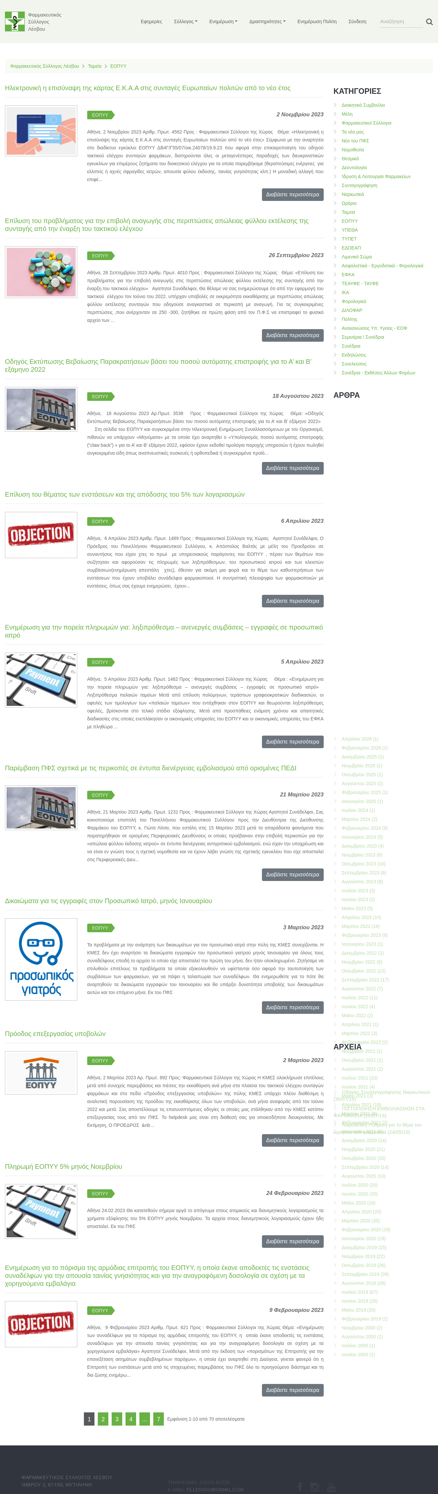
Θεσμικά (350, 158)
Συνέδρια (351, 346)
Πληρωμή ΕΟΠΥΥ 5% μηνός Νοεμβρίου (63, 1166)
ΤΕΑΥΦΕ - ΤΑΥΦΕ (360, 283)
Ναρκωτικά (353, 194)
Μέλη (347, 114)
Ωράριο (349, 203)
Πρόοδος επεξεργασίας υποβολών (55, 1033)
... (144, 1419)
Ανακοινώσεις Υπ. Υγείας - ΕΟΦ (374, 328)
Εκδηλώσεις (354, 355)
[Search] (401, 21)
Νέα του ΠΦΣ (355, 140)
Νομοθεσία (353, 149)
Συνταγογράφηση (360, 185)
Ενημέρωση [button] (221, 21)
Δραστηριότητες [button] (265, 21)
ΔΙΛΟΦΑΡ (352, 310)
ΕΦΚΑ (348, 274)
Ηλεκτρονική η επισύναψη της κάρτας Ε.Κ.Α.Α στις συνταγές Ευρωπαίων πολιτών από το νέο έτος (148, 88)
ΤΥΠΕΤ (349, 239)
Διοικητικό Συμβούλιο (363, 105)
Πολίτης (350, 319)
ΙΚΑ (345, 292)
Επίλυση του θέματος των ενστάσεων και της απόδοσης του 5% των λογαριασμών (125, 494)
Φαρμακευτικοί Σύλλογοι (366, 123)
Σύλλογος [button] (184, 21)
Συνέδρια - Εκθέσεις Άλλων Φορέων (379, 372)
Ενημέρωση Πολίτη (317, 21)
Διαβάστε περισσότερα (292, 194)
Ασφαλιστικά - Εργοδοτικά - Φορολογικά (382, 265)
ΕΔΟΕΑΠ (351, 247)
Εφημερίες (151, 21)
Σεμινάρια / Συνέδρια (363, 337)
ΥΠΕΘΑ (350, 230)
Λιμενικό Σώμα (357, 256)
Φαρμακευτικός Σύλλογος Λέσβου (44, 66)
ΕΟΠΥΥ (118, 66)
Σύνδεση (357, 21)
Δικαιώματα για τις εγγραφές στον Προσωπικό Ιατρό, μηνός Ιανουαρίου (108, 900)
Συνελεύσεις (354, 363)
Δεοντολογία (354, 167)
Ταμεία (94, 66)
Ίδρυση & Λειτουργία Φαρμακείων (376, 176)
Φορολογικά (354, 301)
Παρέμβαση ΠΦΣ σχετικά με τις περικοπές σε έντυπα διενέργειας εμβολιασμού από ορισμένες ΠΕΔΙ (151, 768)
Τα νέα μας (353, 131)
